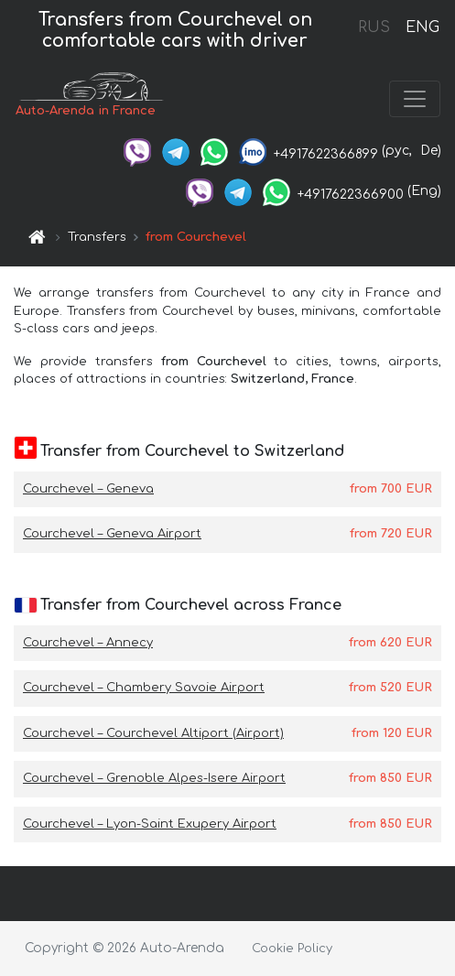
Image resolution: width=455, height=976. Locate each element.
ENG (422, 27)
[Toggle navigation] (414, 99)
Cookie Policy (292, 948)
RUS (374, 27)
